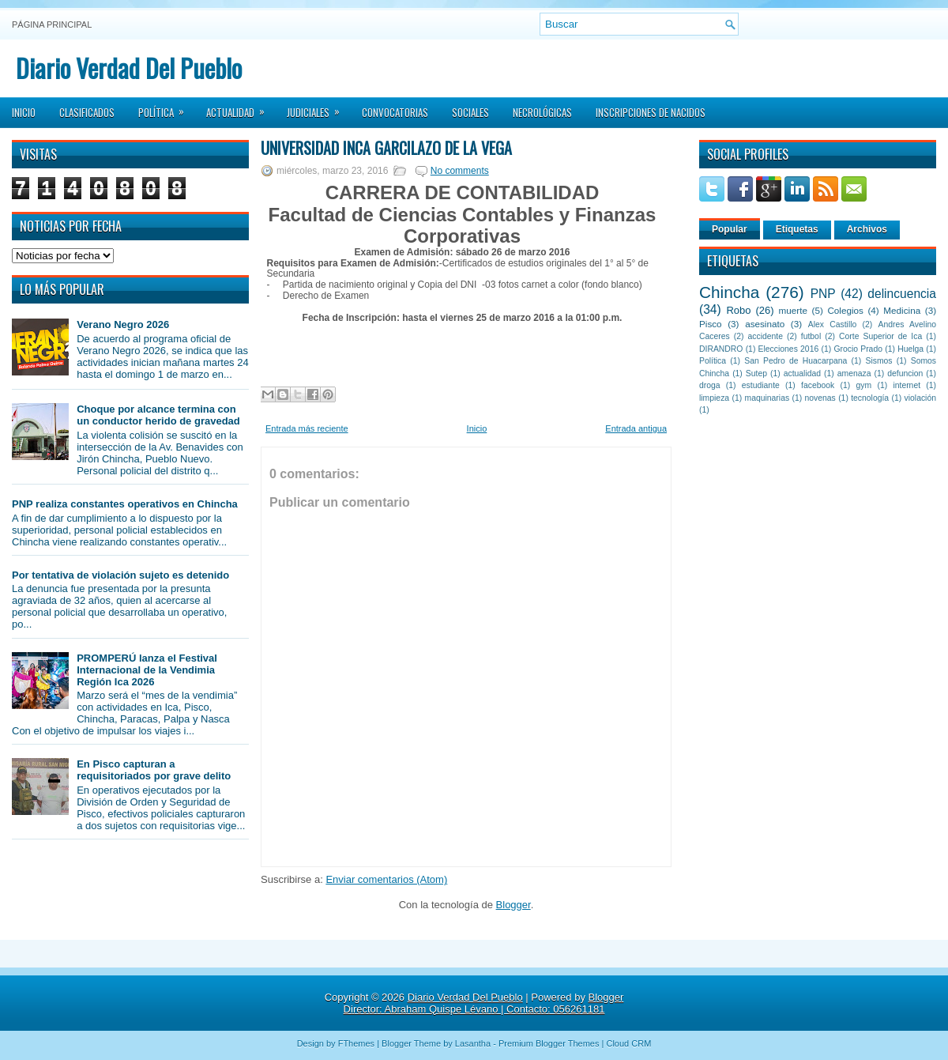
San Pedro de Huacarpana (795, 360)
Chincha (729, 292)
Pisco (710, 324)
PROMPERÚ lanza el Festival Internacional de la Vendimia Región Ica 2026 (147, 670)
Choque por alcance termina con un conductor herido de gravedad (158, 415)
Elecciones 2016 (788, 349)
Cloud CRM (628, 1043)
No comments (460, 170)
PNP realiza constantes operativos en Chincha (125, 504)
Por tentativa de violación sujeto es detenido (120, 575)
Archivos (867, 229)
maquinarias (767, 398)
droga (709, 385)
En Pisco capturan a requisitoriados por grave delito (154, 770)
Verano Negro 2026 (123, 324)
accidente (765, 336)
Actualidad (240, 107)
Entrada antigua (636, 428)
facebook (817, 385)
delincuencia (901, 293)
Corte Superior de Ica (880, 336)
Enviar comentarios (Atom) (386, 879)
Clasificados (87, 112)
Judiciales (318, 107)
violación (920, 398)
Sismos (878, 360)
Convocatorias (395, 112)
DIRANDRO (721, 349)
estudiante (761, 385)
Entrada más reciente (306, 428)
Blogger (513, 905)
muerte (793, 310)
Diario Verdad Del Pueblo (129, 67)
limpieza (714, 398)
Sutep (756, 373)
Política (166, 107)
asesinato (764, 324)
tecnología (870, 398)
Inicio (24, 112)
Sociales (470, 112)
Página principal (52, 24)
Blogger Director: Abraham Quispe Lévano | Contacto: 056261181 (484, 1003)
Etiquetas (797, 229)
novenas (820, 398)
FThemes (356, 1043)
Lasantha (473, 1043)
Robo (738, 310)
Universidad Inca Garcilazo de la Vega (386, 148)
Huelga (910, 349)
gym (864, 385)
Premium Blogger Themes (549, 1043)
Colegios (845, 310)
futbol (811, 336)
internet (906, 385)
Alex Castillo (832, 324)
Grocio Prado (857, 349)
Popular (729, 229)
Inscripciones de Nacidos (650, 112)
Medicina (901, 310)
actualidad (802, 373)
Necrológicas (542, 112)
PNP (823, 293)
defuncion (905, 373)
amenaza (854, 373)
